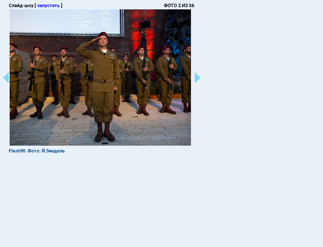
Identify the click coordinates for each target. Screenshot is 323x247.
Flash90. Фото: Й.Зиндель (37, 151)
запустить (48, 5)
